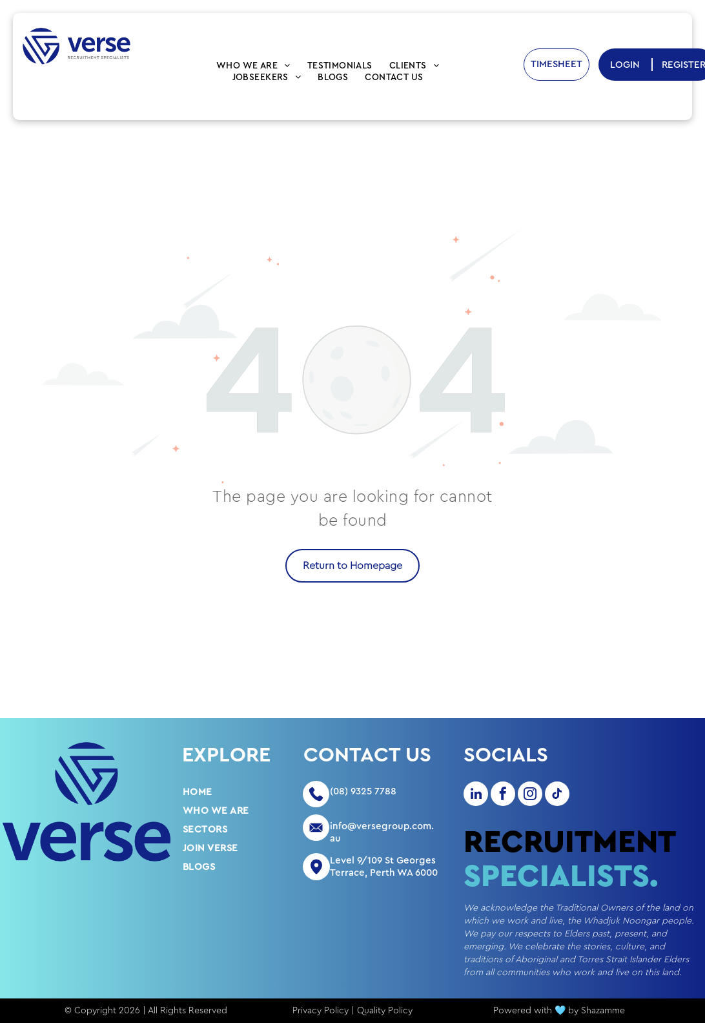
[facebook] (503, 795)
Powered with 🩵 (529, 1010)
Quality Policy (385, 1010)
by (573, 1010)
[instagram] (530, 795)
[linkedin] (476, 795)
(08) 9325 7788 (363, 791)
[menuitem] (253, 66)
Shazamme (603, 1010)
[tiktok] (557, 795)
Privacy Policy (320, 1010)
